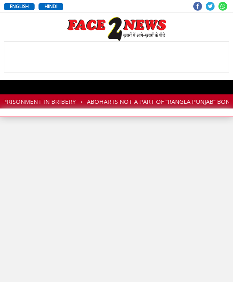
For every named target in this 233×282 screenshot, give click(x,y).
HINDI (50, 6)
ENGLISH (19, 6)
